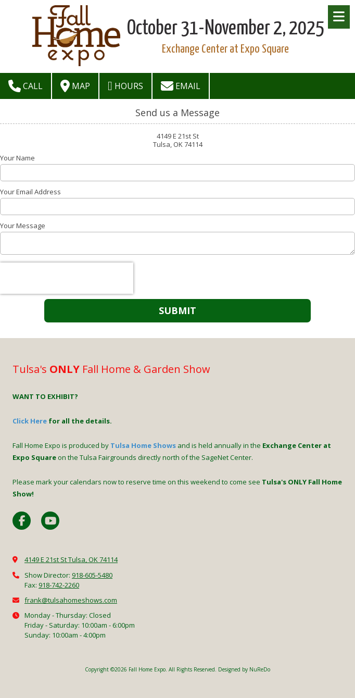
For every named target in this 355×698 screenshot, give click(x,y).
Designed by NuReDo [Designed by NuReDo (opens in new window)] (244, 669)
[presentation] (66, 278)
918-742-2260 (59, 585)
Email (180, 86)
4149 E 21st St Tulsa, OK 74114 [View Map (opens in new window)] (71, 559)
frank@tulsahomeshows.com (70, 600)
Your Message (22, 225)
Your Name (17, 158)
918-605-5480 (92, 575)
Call (25, 86)
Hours (125, 86)
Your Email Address (30, 192)
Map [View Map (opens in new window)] (75, 86)
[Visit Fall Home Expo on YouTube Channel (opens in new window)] (50, 521)
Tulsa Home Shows (143, 445)
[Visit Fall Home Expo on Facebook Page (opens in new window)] (21, 521)
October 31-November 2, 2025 (225, 29)
